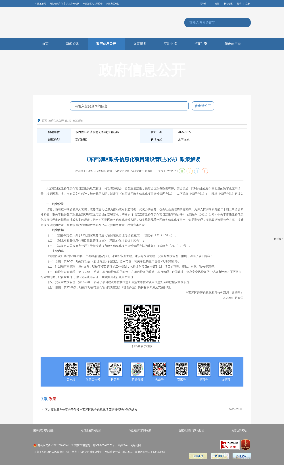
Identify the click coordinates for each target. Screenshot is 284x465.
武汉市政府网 (73, 3)
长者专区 (228, 3)
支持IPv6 (123, 445)
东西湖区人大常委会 (93, 3)
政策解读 (78, 120)
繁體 (217, 3)
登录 (239, 3)
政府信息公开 (56, 120)
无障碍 (203, 3)
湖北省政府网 (57, 3)
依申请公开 (203, 106)
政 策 (68, 120)
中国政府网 (41, 3)
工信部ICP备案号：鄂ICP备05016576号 (93, 445)
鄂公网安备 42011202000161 (53, 445)
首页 (44, 120)
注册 (247, 3)
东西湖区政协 (112, 3)
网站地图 (136, 445)
